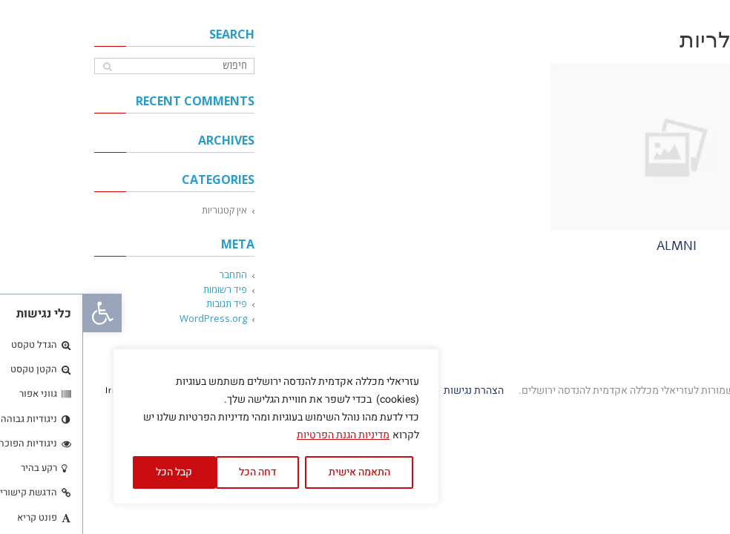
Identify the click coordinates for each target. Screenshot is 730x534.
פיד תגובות (143, 303)
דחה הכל (174, 472)
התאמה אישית (276, 472)
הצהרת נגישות (389, 390)
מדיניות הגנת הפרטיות (260, 435)
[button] (19, 313)
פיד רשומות (142, 289)
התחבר (150, 274)
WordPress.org (130, 318)
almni (593, 245)
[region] (193, 426)
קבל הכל (91, 472)
